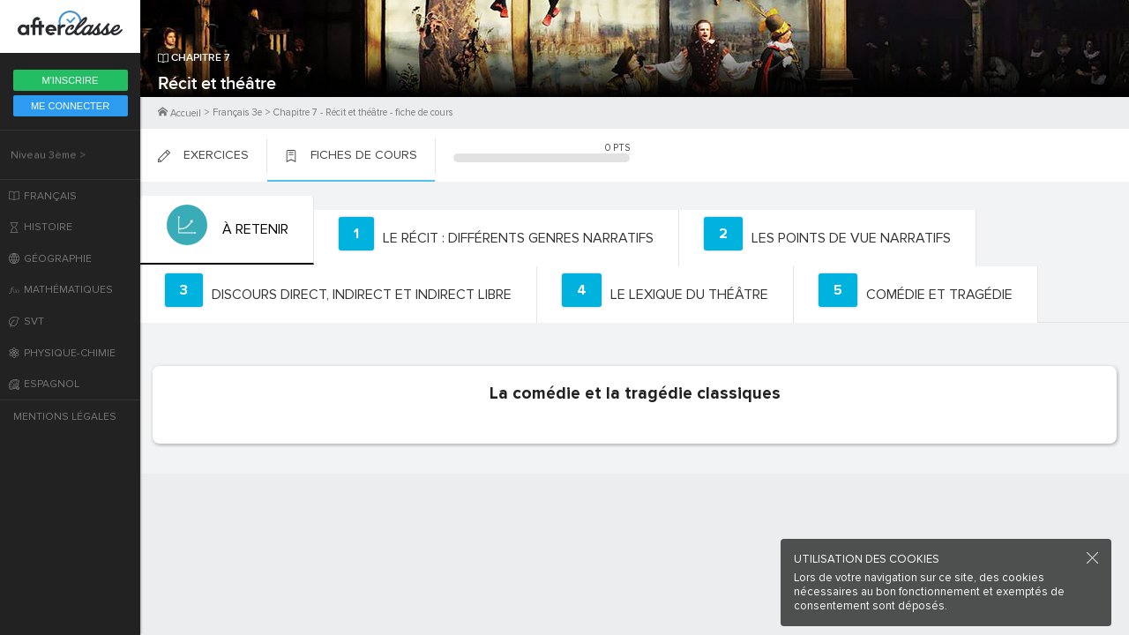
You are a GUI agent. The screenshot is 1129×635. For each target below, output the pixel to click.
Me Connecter (70, 106)
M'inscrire (70, 80)
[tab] (225, 230)
